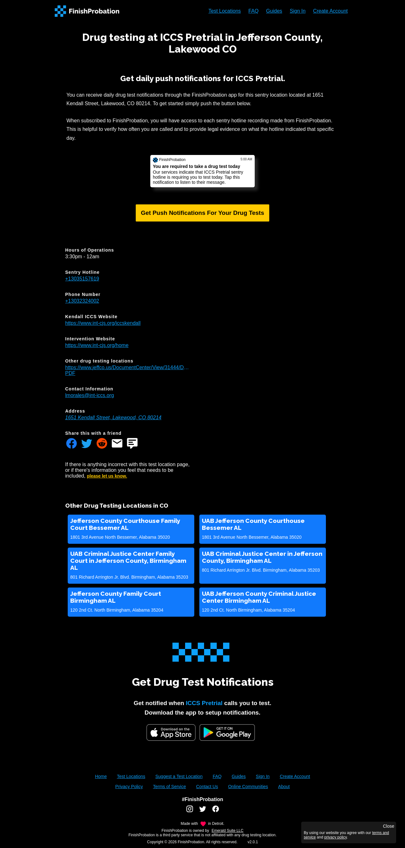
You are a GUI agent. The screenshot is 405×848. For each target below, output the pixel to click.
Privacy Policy (129, 786)
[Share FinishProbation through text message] (132, 444)
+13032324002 (82, 301)
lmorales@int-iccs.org (89, 395)
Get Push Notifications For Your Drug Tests (202, 212)
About (284, 786)
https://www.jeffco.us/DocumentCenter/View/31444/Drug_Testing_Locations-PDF (127, 370)
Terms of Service (169, 786)
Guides (274, 11)
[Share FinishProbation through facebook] (71, 444)
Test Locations (225, 11)
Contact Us (207, 786)
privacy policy (335, 837)
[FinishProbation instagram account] (189, 811)
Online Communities (248, 786)
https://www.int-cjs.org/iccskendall (102, 323)
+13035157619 (82, 278)
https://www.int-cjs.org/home (96, 345)
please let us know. (107, 476)
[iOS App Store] (171, 732)
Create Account (330, 11)
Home (101, 776)
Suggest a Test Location (178, 776)
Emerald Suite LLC (228, 830)
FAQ (253, 11)
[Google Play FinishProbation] (227, 733)
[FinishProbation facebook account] (215, 811)
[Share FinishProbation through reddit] (102, 444)
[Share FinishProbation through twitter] (86, 444)
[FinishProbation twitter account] (202, 811)
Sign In (298, 11)
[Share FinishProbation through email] (117, 444)
